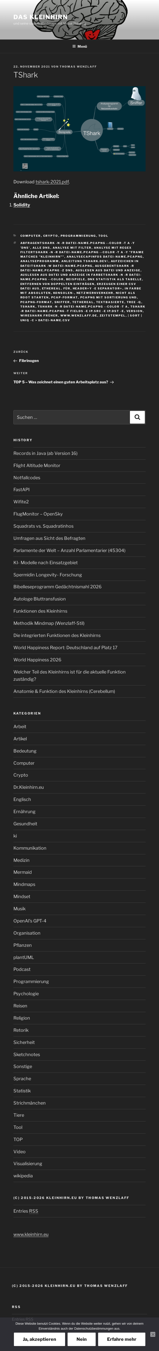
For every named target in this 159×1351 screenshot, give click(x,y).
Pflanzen (22, 945)
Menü (79, 46)
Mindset (21, 896)
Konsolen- (63, 293)
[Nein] (152, 1334)
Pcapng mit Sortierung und (108, 297)
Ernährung (24, 811)
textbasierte (110, 302)
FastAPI (21, 489)
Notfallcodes (26, 477)
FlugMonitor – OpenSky (38, 514)
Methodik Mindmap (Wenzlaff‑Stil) (48, 623)
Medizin (21, 860)
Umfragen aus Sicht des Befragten (49, 538)
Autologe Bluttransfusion (39, 598)
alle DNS (41, 247)
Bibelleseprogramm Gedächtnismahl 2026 (57, 586)
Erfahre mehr (121, 1339)
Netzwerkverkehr (95, 293)
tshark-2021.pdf (52, 181)
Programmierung (78, 236)
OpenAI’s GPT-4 (29, 920)
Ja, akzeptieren (39, 1339)
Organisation (26, 933)
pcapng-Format (36, 302)
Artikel (20, 738)
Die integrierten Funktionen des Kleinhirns (57, 635)
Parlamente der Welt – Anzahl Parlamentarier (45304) (69, 550)
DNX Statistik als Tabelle (115, 279)
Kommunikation (29, 848)
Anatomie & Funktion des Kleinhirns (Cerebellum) (64, 691)
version (134, 311)
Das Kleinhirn (40, 17)
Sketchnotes (26, 1054)
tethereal (83, 302)
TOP (18, 1139)
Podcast (22, 969)
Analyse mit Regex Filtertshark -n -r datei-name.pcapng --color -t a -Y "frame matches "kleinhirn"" (82, 252)
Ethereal (51, 288)
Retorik (21, 1030)
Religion (21, 1018)
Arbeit (19, 726)
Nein (82, 1339)
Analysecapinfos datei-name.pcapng (105, 256)
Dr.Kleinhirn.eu (28, 787)
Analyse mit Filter (72, 247)
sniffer (62, 302)
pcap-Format (64, 297)
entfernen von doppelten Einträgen (57, 284)
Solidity (21, 204)
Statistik (22, 1090)
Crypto (50, 236)
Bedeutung (25, 751)
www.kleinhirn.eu (30, 1234)
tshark (28, 306)
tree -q (134, 302)
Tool (103, 236)
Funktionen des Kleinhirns (40, 611)
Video (19, 1151)
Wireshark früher (39, 315)
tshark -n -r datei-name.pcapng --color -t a (83, 306)
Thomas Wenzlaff (78, 66)
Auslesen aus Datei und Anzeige (108, 270)
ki (15, 835)
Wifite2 (21, 501)
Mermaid (22, 872)
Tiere (18, 1115)
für (67, 288)
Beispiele (75, 279)
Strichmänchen (29, 1103)
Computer (30, 236)
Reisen (20, 1005)
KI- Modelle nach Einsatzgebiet (45, 562)
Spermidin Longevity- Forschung (47, 574)
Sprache (22, 1078)
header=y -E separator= (97, 288)
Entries (25, 1211)
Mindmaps (24, 884)
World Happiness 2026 (37, 659)
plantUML (23, 957)
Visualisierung (27, 1163)
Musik (19, 908)
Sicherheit (24, 1042)
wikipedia (23, 1175)
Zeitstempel (113, 315)
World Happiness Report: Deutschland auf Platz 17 (65, 647)
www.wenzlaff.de (78, 315)
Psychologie (26, 993)
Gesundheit (25, 823)
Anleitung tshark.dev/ (85, 261)
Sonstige (22, 1066)
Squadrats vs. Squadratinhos (43, 526)
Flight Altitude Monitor (36, 465)
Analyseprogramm (39, 261)
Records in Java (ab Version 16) (45, 453)
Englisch (22, 799)
